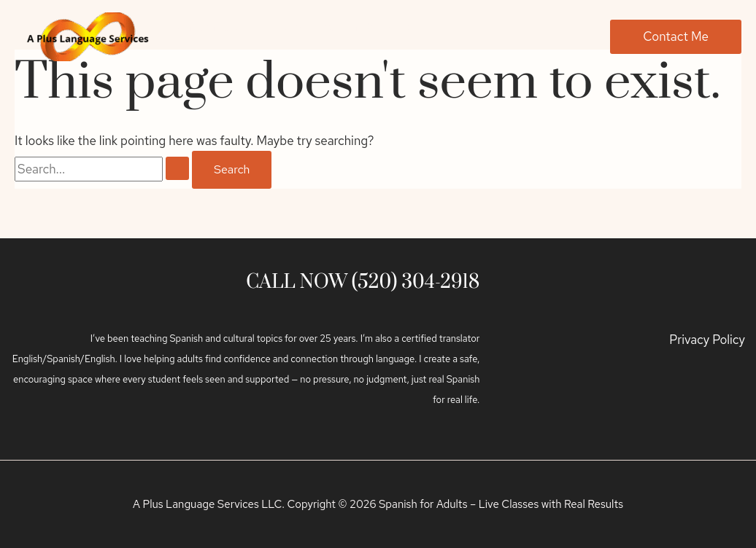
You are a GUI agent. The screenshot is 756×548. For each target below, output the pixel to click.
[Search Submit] (177, 168)
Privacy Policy (707, 340)
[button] (675, 37)
